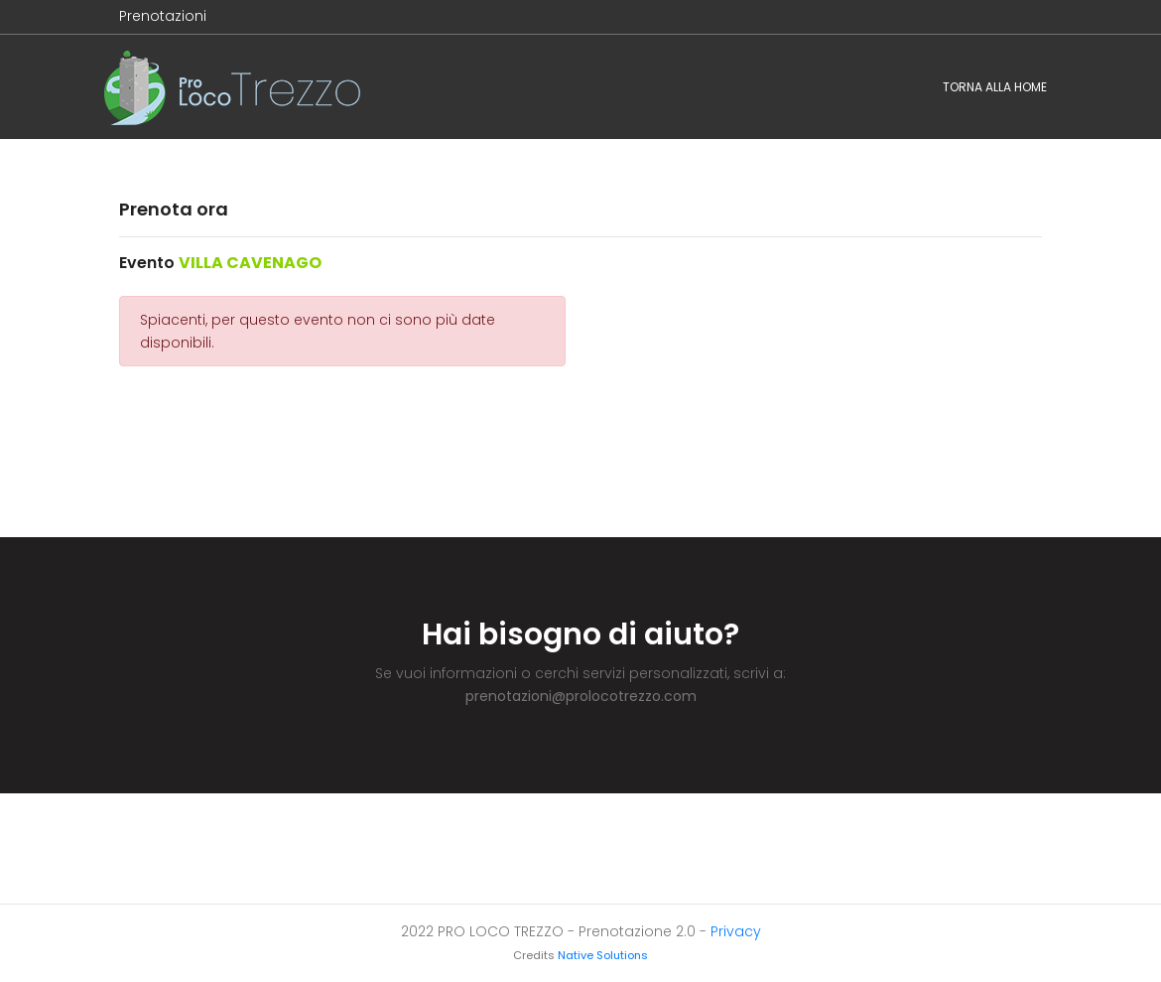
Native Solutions (603, 955)
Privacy (735, 931)
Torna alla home (995, 86)
